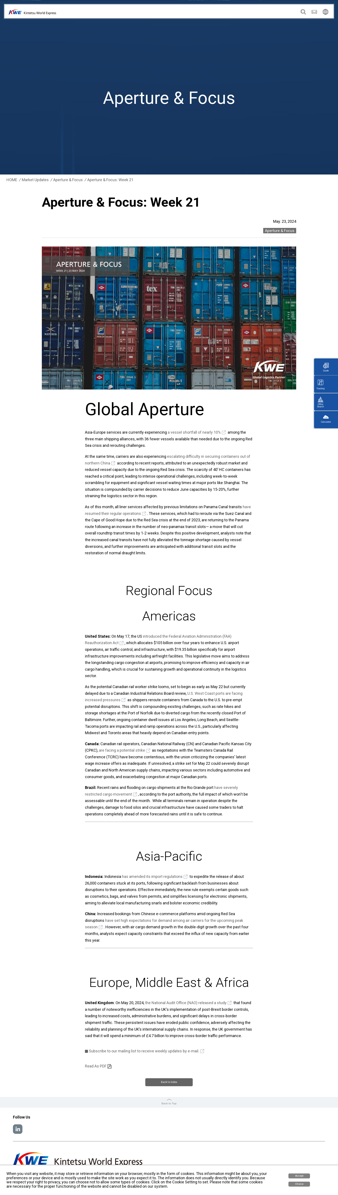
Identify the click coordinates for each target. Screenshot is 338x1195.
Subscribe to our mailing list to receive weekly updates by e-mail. (144, 1051)
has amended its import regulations (152, 876)
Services (198, 13)
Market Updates (35, 180)
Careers (276, 13)
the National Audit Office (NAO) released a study (186, 1002)
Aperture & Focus (68, 180)
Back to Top (169, 1102)
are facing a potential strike (122, 750)
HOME (11, 180)
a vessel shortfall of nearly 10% (194, 432)
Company (179, 13)
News (234, 13)
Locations (217, 13)
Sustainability (254, 13)
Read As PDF (95, 1066)
